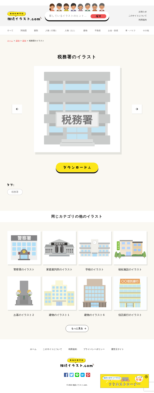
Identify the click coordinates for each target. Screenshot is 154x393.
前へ (17, 109)
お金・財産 (113, 30)
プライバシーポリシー (94, 349)
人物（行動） (51, 30)
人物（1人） (70, 30)
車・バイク (130, 30)
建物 (85, 30)
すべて (10, 30)
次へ (137, 109)
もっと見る (77, 328)
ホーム (10, 41)
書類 (36, 30)
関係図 (24, 30)
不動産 (98, 30)
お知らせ (143, 11)
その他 (146, 30)
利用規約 (143, 20)
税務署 (14, 192)
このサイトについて (137, 16)
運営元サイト (117, 349)
